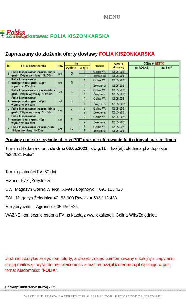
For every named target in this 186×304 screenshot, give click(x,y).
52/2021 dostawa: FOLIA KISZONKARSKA (57, 36)
